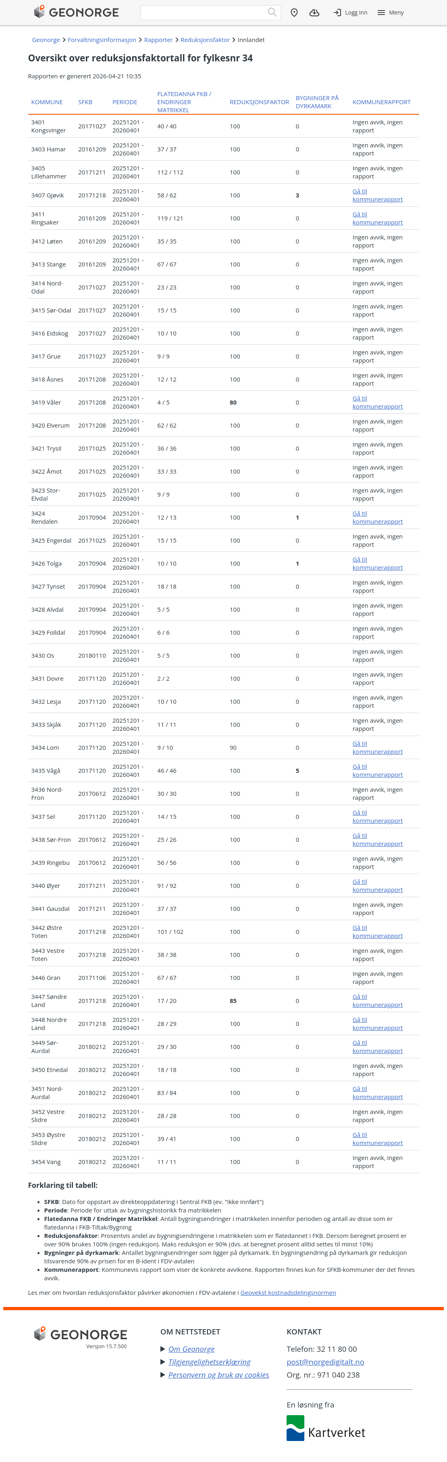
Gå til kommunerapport (378, 195)
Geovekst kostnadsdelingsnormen (288, 1292)
